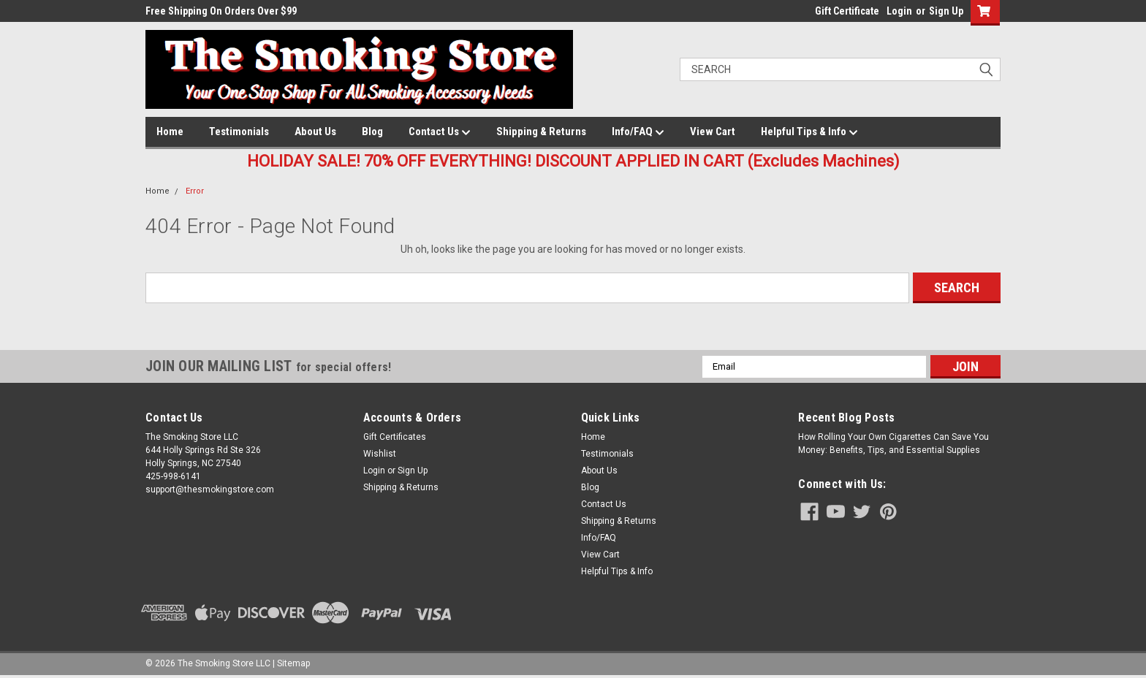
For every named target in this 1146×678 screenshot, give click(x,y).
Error (195, 191)
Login (899, 11)
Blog (372, 131)
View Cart (712, 131)
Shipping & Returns (541, 131)
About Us (315, 131)
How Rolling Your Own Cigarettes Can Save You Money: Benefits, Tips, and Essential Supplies (893, 443)
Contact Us (440, 132)
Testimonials (239, 131)
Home (169, 131)
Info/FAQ (638, 132)
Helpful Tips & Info (809, 132)
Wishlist (379, 454)
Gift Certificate (847, 11)
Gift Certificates (394, 437)
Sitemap (293, 663)
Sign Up (946, 11)
